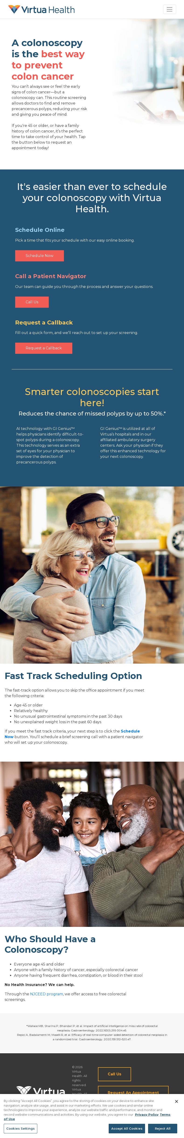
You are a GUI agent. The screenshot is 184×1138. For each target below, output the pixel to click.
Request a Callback (44, 348)
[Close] (176, 1103)
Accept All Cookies (126, 1130)
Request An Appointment (133, 1093)
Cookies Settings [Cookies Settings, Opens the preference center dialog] (20, 1130)
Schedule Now (39, 255)
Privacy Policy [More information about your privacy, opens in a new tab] (147, 1116)
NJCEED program (46, 994)
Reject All (162, 1130)
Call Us (32, 302)
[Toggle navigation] (169, 9)
